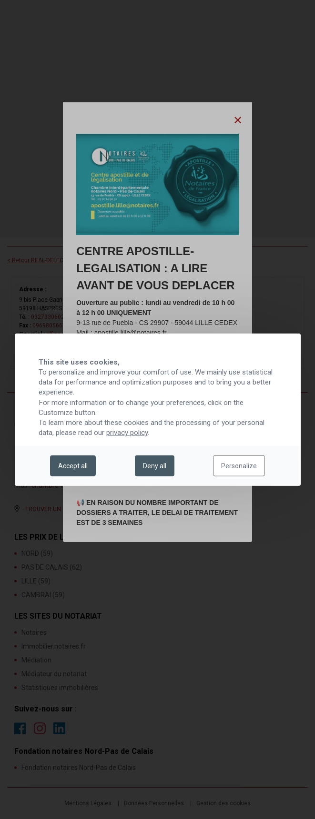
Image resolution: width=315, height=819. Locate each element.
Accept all (73, 466)
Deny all (154, 466)
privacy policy (127, 432)
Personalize (239, 466)
